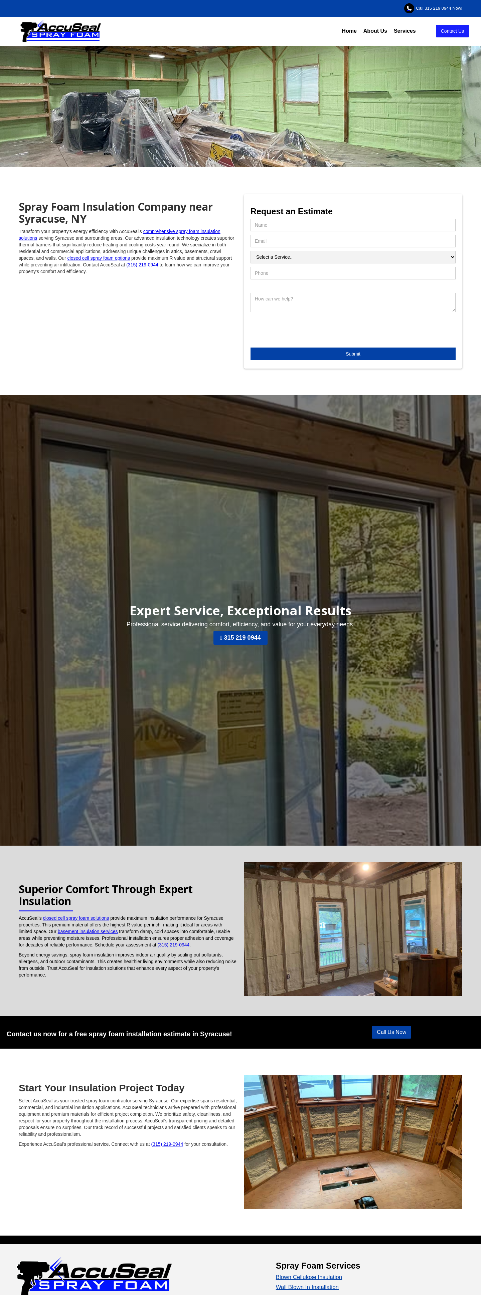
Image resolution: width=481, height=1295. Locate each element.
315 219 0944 (240, 637)
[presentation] (301, 332)
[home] (60, 31)
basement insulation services (88, 931)
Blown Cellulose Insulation (309, 1277)
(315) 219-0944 (142, 264)
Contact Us (452, 31)
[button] (411, 31)
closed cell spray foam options (98, 258)
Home (349, 31)
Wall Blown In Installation (307, 1287)
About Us (375, 31)
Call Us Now (391, 1032)
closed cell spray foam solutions (76, 918)
